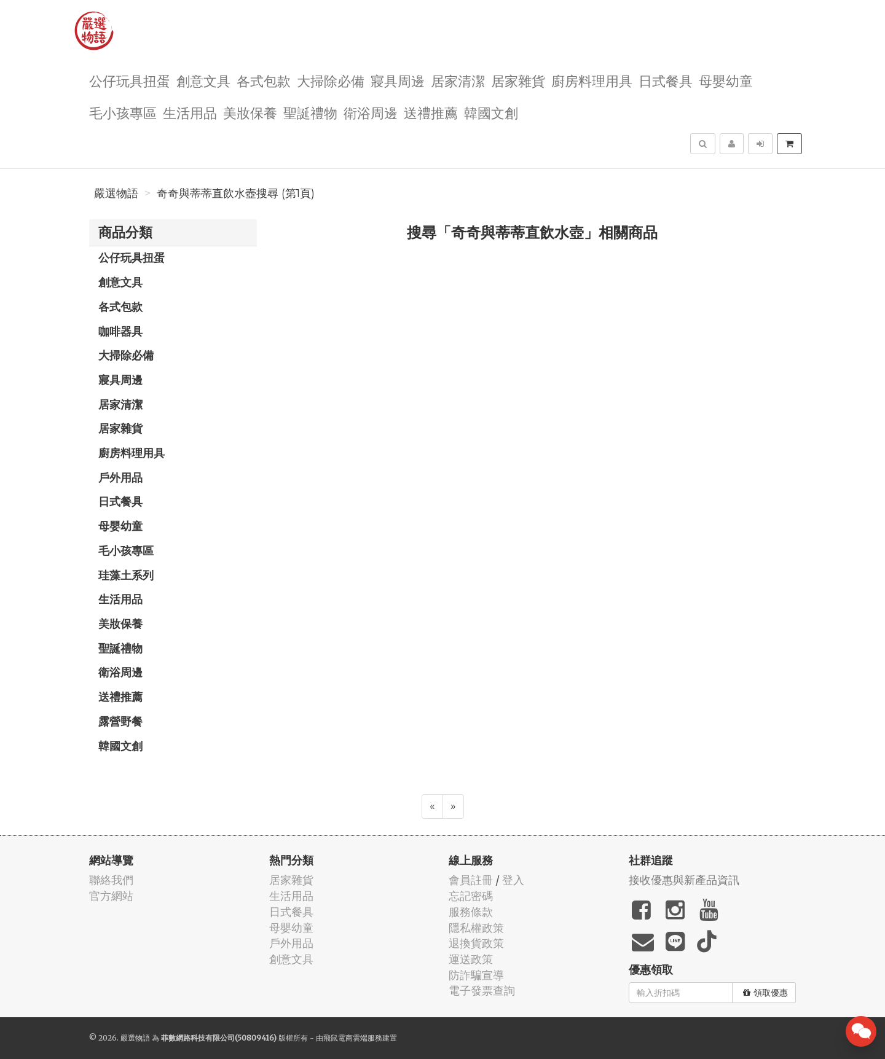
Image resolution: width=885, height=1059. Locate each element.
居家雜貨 (518, 80)
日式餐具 (666, 80)
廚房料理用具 (591, 80)
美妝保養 (250, 112)
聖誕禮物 (310, 112)
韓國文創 (491, 112)
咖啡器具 (120, 331)
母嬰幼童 (726, 80)
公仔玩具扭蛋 (129, 80)
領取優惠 (765, 992)
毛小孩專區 (123, 112)
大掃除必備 (330, 80)
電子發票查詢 (482, 990)
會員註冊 (471, 880)
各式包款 (264, 80)
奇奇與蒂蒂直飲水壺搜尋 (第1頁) (236, 193)
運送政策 (471, 959)
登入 (513, 880)
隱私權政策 (476, 928)
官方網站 (111, 896)
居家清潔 (458, 80)
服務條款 (471, 912)
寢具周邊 (398, 80)
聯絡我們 (111, 880)
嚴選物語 (116, 193)
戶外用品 (120, 477)
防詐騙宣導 (476, 975)
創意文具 (203, 80)
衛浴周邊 (371, 112)
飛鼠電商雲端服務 (352, 1037)
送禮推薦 (431, 112)
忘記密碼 (471, 896)
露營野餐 (120, 721)
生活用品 (190, 112)
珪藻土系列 (126, 575)
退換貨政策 (476, 943)
